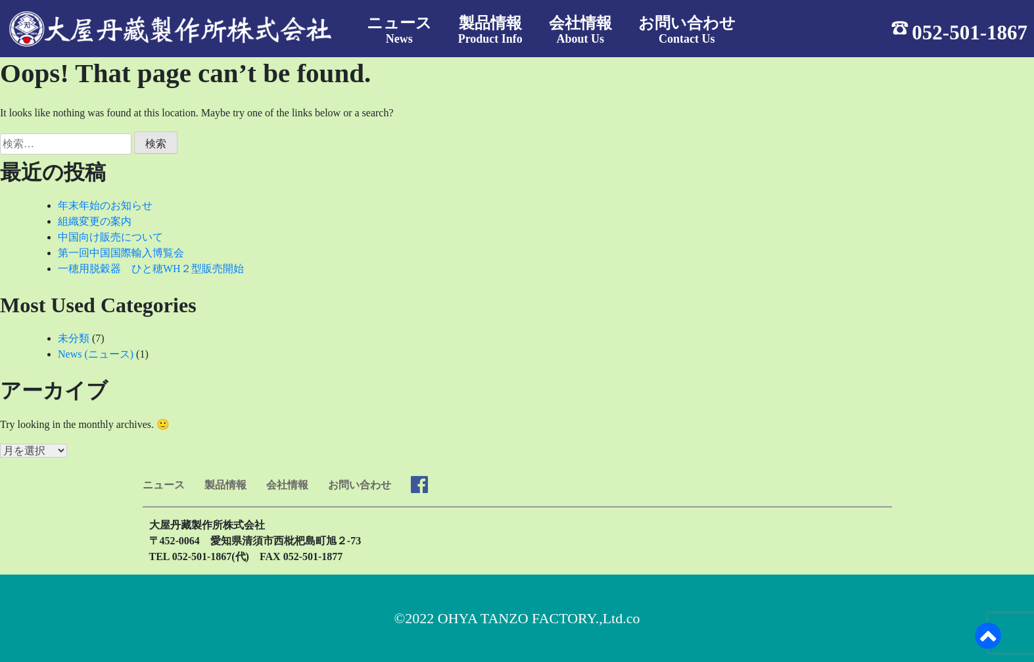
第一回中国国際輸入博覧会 (121, 252)
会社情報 (287, 484)
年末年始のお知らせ (105, 205)
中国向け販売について (110, 237)
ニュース (164, 484)
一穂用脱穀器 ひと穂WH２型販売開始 (151, 268)
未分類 (73, 338)
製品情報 (225, 484)
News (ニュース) (95, 354)
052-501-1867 (969, 31)
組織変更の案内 (94, 221)
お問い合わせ (359, 484)
